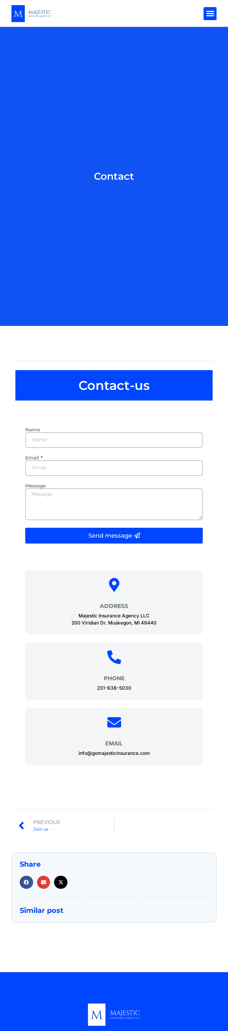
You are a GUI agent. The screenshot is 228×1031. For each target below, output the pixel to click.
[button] (210, 13)
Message (35, 486)
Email (32, 457)
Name (32, 429)
